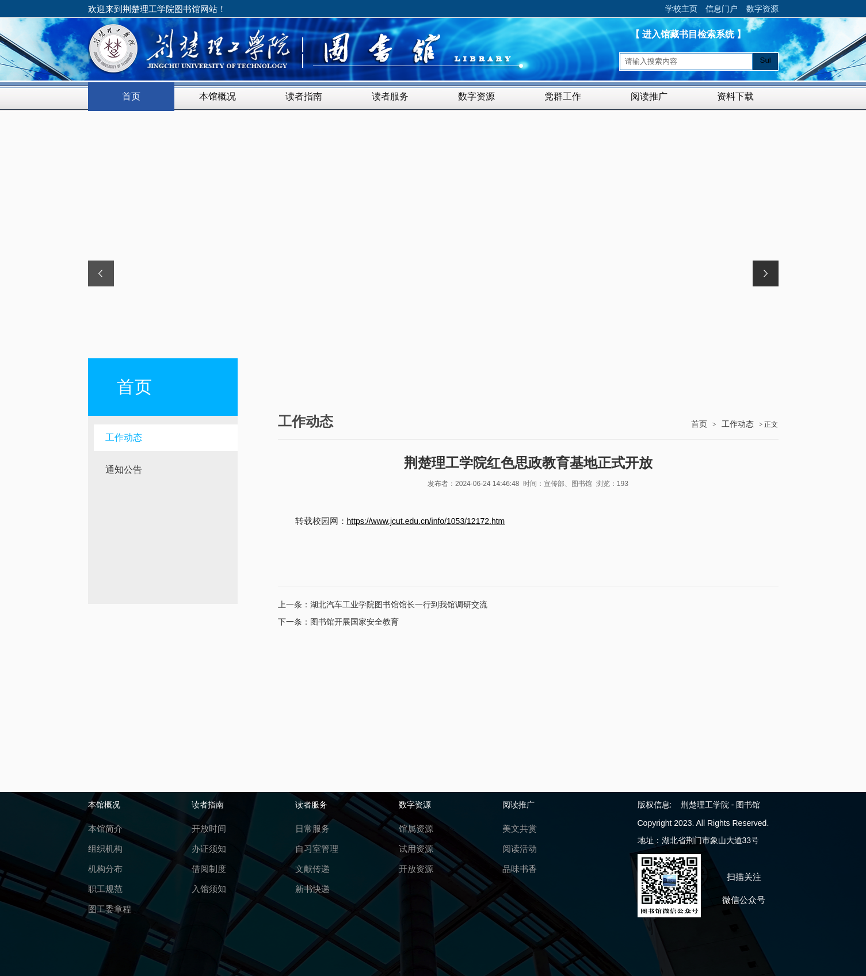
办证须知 (209, 848)
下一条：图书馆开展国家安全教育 (338, 621)
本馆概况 (217, 96)
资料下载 (735, 96)
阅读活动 (519, 848)
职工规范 (105, 889)
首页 (131, 96)
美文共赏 (519, 828)
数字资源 (762, 8)
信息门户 (721, 8)
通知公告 (123, 469)
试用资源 (416, 848)
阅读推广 (649, 96)
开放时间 (209, 828)
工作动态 (123, 437)
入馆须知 (209, 889)
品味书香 (519, 869)
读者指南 (303, 96)
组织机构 (105, 848)
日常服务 (312, 828)
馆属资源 (416, 828)
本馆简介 (105, 828)
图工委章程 (109, 909)
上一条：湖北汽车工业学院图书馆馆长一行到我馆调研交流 (382, 604)
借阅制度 (209, 869)
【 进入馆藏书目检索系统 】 (688, 34)
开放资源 (416, 869)
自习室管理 (316, 848)
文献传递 (312, 869)
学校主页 (681, 8)
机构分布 (105, 869)
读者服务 (390, 96)
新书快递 (312, 889)
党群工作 (562, 96)
